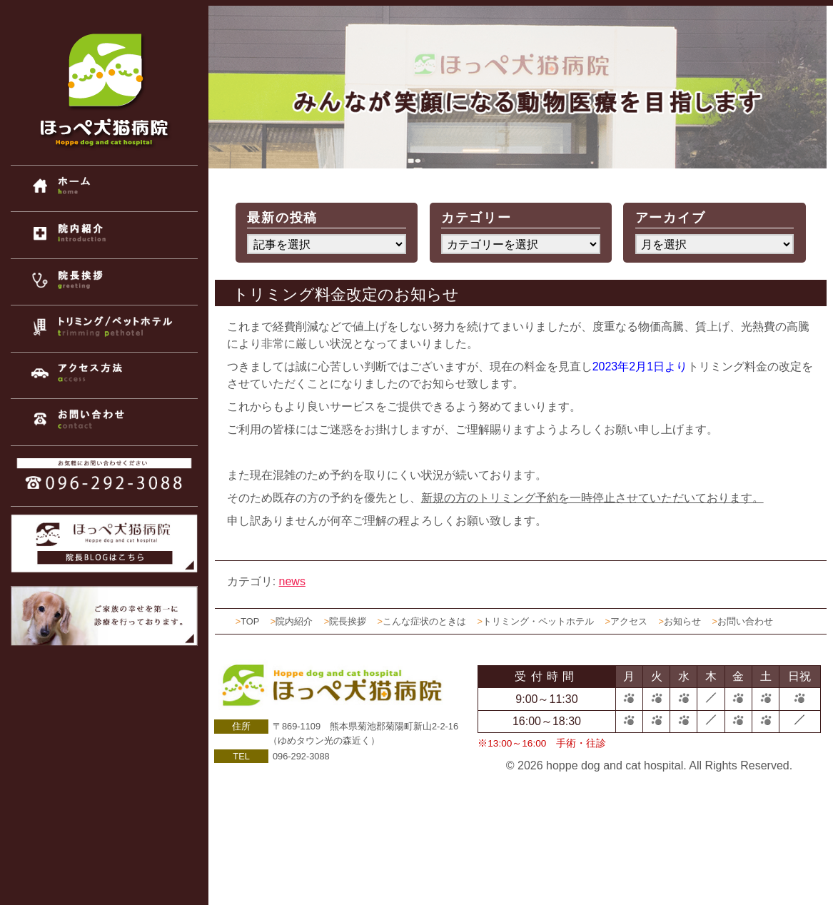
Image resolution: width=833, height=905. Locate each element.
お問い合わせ (745, 621)
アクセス (628, 621)
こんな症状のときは (424, 621)
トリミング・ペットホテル (538, 621)
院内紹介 (294, 621)
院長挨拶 (347, 621)
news (292, 581)
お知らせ (682, 621)
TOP (250, 621)
